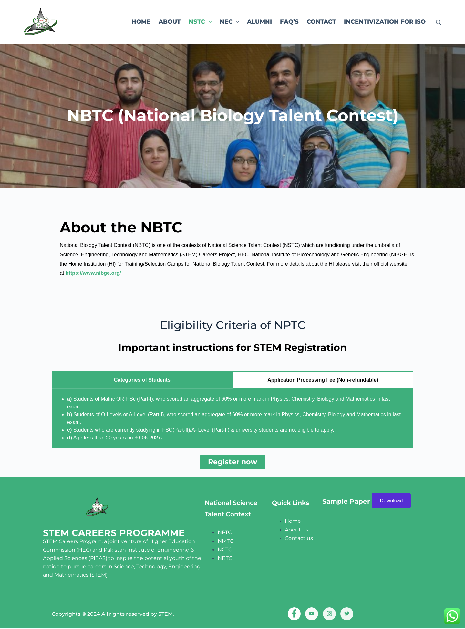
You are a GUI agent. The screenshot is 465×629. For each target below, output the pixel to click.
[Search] (438, 22)
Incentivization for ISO (385, 21)
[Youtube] (311, 614)
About (170, 21)
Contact (321, 21)
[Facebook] (294, 614)
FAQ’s (289, 21)
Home (140, 21)
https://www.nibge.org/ (93, 273)
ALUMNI (259, 21)
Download (391, 501)
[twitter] (346, 614)
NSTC (201, 22)
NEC (231, 22)
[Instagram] (329, 614)
